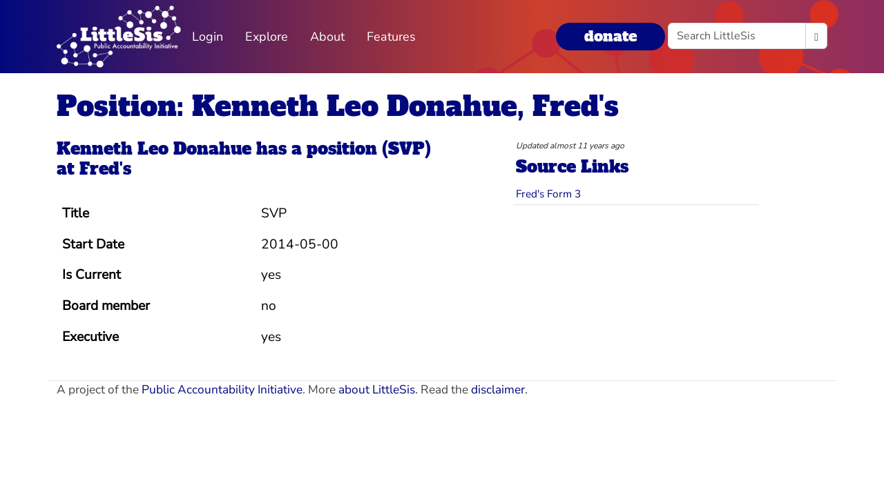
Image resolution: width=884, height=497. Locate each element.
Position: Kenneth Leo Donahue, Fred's (338, 106)
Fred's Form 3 (548, 193)
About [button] (327, 36)
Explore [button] (266, 36)
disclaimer (498, 390)
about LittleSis (376, 390)
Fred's (105, 168)
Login (207, 36)
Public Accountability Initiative (222, 390)
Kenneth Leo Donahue (154, 148)
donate (610, 36)
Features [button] (391, 36)
